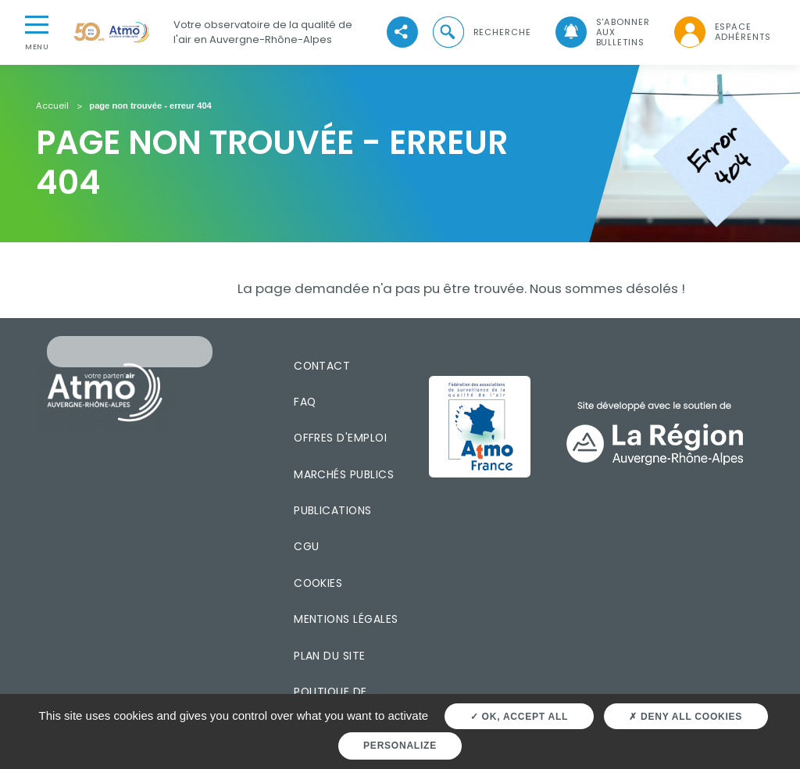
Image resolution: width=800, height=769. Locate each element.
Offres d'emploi (340, 437)
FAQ (305, 402)
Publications (333, 510)
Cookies (318, 583)
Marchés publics (344, 474)
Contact (322, 366)
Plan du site (330, 655)
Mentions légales (346, 619)
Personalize (400, 745)
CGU (306, 546)
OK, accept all (519, 716)
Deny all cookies (685, 716)
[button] (480, 32)
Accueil (52, 106)
